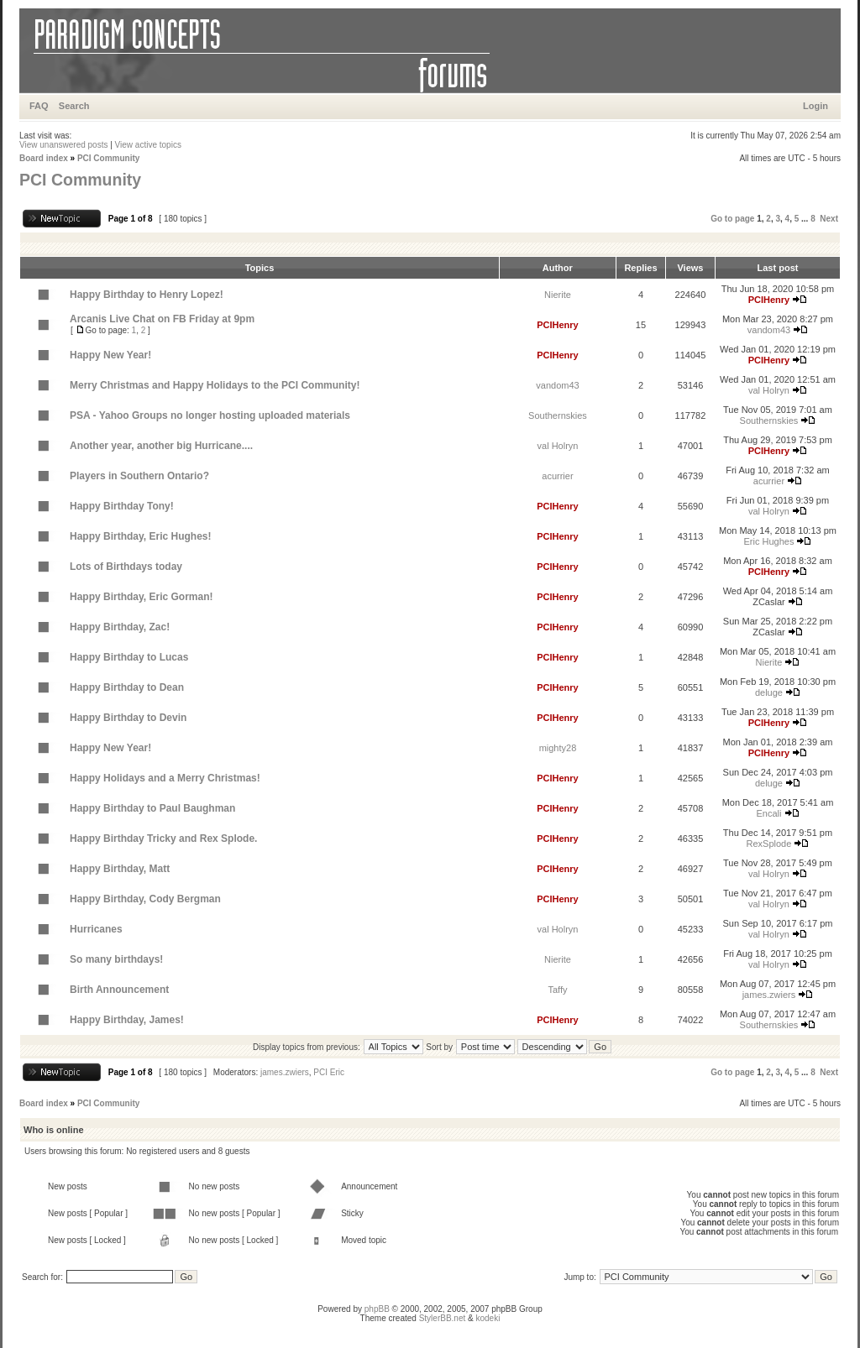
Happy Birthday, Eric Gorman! (141, 597)
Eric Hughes (768, 541)
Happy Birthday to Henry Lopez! (146, 294)
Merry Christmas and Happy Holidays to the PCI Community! (214, 385)
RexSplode (769, 844)
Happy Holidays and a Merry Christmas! (165, 778)
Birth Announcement (119, 989)
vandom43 (768, 330)
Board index (43, 158)
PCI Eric (328, 1072)
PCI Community (108, 158)
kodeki (487, 1318)
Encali (768, 813)
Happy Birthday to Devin (128, 718)
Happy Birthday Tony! (122, 506)
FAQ (39, 106)
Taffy (557, 990)
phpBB (377, 1309)
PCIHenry (769, 300)
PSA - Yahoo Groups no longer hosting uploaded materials (210, 415)
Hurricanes (96, 929)
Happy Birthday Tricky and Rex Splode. (163, 838)
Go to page (732, 218)
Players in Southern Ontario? (139, 476)
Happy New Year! (110, 355)
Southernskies (557, 415)
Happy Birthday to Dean (127, 687)
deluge (769, 692)
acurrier (557, 476)
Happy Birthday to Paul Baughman (152, 808)
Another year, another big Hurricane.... (161, 446)
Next (829, 218)
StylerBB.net (442, 1318)
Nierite (557, 295)
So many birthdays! (116, 959)
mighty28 (558, 748)
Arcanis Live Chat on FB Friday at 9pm (162, 319)
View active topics (148, 144)
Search (74, 106)
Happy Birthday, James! (127, 1020)
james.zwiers (769, 995)
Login (815, 106)
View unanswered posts (63, 144)
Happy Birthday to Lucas (129, 657)
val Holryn (768, 390)
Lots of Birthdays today (126, 566)
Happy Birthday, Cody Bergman (145, 899)
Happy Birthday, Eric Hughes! (140, 536)
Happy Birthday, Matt (120, 869)
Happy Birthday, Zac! (120, 627)
